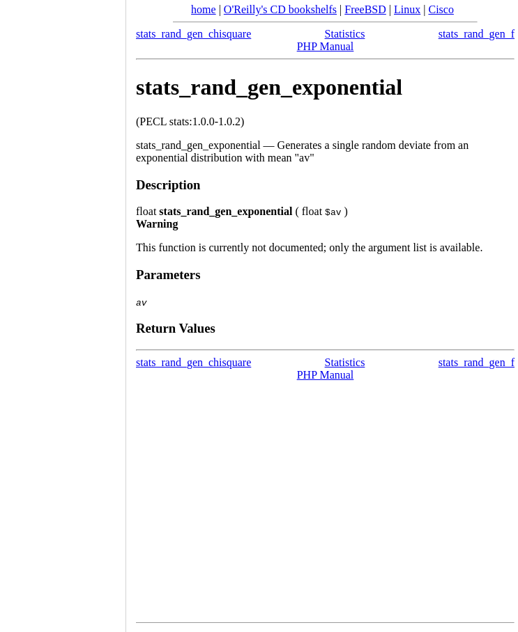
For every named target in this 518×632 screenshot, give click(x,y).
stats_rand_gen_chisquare (193, 34)
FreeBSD (365, 9)
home (203, 9)
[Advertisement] (63, 311)
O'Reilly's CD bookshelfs (280, 9)
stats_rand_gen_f (477, 34)
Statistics (345, 34)
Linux (407, 9)
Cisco (440, 9)
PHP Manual (325, 46)
